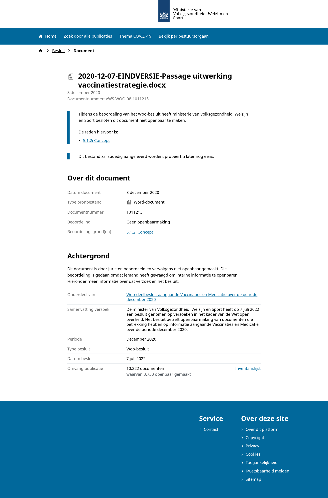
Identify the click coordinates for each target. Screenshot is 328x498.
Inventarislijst (248, 368)
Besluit (60, 51)
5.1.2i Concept (96, 140)
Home (47, 36)
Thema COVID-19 (135, 36)
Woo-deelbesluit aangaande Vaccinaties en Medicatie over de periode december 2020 (191, 297)
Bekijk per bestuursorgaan (184, 36)
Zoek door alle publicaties (88, 36)
